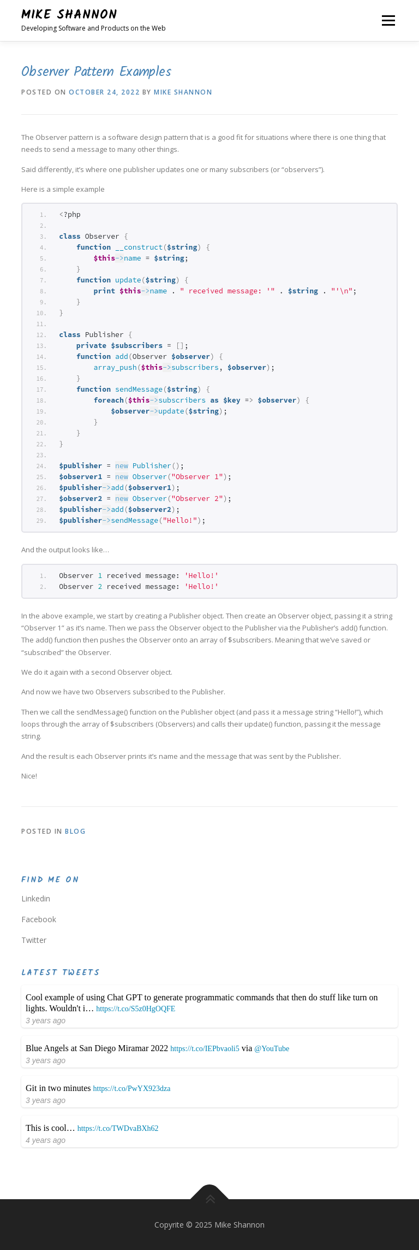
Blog (75, 831)
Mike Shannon (69, 15)
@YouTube (271, 1049)
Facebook (38, 919)
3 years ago (45, 1020)
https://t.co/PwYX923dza (132, 1088)
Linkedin (35, 898)
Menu (388, 20)
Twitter (33, 940)
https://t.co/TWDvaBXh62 (118, 1128)
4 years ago (45, 1140)
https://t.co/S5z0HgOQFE (135, 1009)
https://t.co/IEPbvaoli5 (204, 1049)
